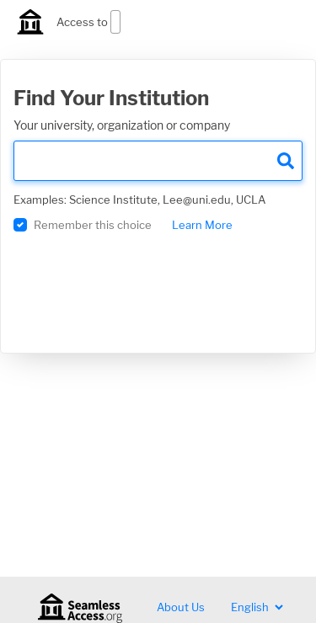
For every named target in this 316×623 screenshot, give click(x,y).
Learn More (202, 225)
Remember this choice (93, 225)
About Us (181, 607)
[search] (158, 161)
